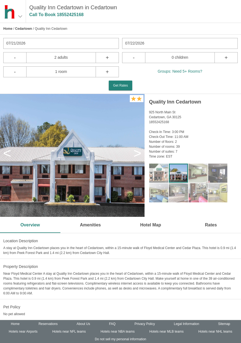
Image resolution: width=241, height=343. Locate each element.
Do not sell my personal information (120, 339)
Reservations (48, 324)
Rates (211, 225)
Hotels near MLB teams (166, 331)
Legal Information (186, 324)
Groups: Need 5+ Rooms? (180, 71)
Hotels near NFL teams (69, 331)
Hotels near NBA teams (118, 331)
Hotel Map (150, 225)
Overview (30, 225)
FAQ (112, 324)
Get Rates (120, 85)
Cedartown (23, 29)
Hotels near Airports (23, 331)
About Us (83, 324)
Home (7, 29)
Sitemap (224, 324)
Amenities (90, 225)
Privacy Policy (144, 324)
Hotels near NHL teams (215, 331)
